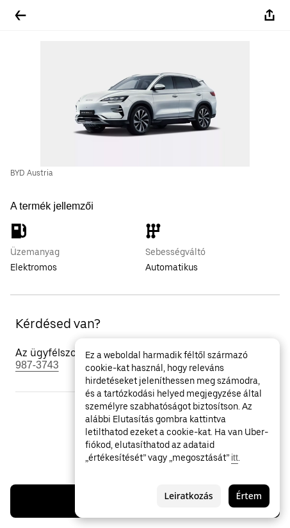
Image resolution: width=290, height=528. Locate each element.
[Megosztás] (269, 15)
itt (234, 457)
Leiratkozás (189, 496)
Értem (249, 496)
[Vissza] (20, 15)
